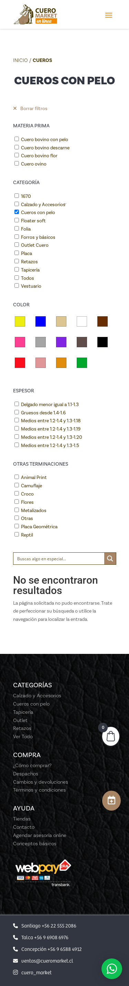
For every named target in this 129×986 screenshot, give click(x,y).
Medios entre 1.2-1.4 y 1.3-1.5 (50, 445)
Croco (27, 494)
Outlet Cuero (35, 245)
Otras (27, 518)
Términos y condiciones (39, 790)
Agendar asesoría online (39, 835)
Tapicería (30, 270)
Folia (26, 229)
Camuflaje (31, 486)
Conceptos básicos (34, 843)
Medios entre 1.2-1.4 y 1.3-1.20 (51, 437)
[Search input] (59, 558)
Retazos (29, 262)
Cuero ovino (33, 164)
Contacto (23, 827)
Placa (26, 253)
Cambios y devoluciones (40, 782)
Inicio (20, 60)
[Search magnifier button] (110, 558)
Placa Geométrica (39, 527)
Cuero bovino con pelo (44, 139)
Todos (27, 278)
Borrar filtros (30, 109)
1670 (26, 196)
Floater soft (33, 221)
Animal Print (34, 477)
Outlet (20, 720)
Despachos (25, 774)
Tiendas (22, 819)
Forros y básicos (38, 237)
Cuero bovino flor (39, 156)
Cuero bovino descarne (45, 148)
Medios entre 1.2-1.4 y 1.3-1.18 (50, 421)
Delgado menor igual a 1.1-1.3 (50, 404)
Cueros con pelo (38, 212)
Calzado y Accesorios (43, 205)
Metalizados (33, 510)
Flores (27, 502)
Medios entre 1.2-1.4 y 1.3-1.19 (50, 429)
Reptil (27, 535)
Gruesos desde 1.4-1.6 (43, 413)
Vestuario (31, 286)
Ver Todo (23, 736)
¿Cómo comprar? (32, 765)
